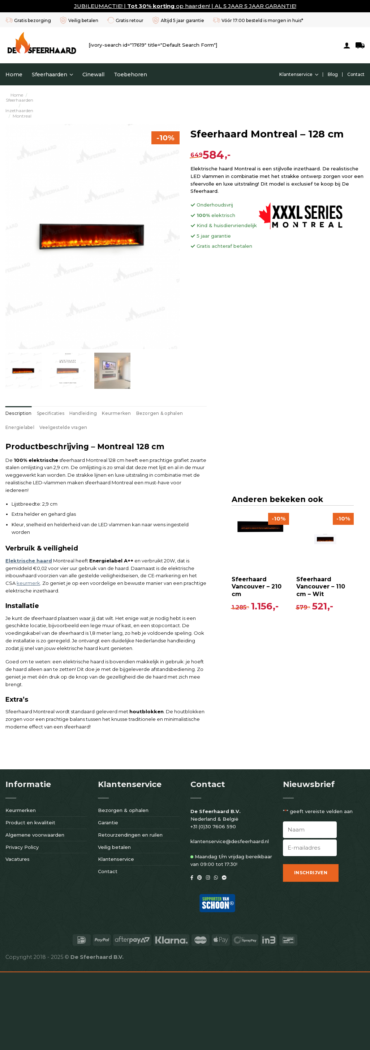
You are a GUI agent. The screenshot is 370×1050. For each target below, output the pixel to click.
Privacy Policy (22, 925)
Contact (356, 74)
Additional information (50, 413)
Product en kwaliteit (30, 900)
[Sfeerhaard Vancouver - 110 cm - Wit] (109, 705)
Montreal (22, 116)
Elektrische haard (28, 524)
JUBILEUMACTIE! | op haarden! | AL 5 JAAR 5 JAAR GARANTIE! (185, 6)
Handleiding (83, 413)
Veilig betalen (114, 925)
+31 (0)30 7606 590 (213, 904)
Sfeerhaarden (52, 74)
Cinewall (93, 74)
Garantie (108, 900)
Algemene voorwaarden (34, 912)
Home (13, 74)
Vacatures (17, 937)
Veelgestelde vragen (243, 413)
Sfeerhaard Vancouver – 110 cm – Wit (105, 751)
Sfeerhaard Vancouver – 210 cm (41, 751)
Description (18, 413)
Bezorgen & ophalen (159, 413)
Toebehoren (130, 74)
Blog (333, 74)
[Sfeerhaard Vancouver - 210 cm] (45, 705)
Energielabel (199, 413)
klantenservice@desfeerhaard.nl (229, 919)
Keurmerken (116, 413)
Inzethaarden (19, 110)
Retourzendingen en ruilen (130, 912)
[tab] (18, 413)
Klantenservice (298, 74)
